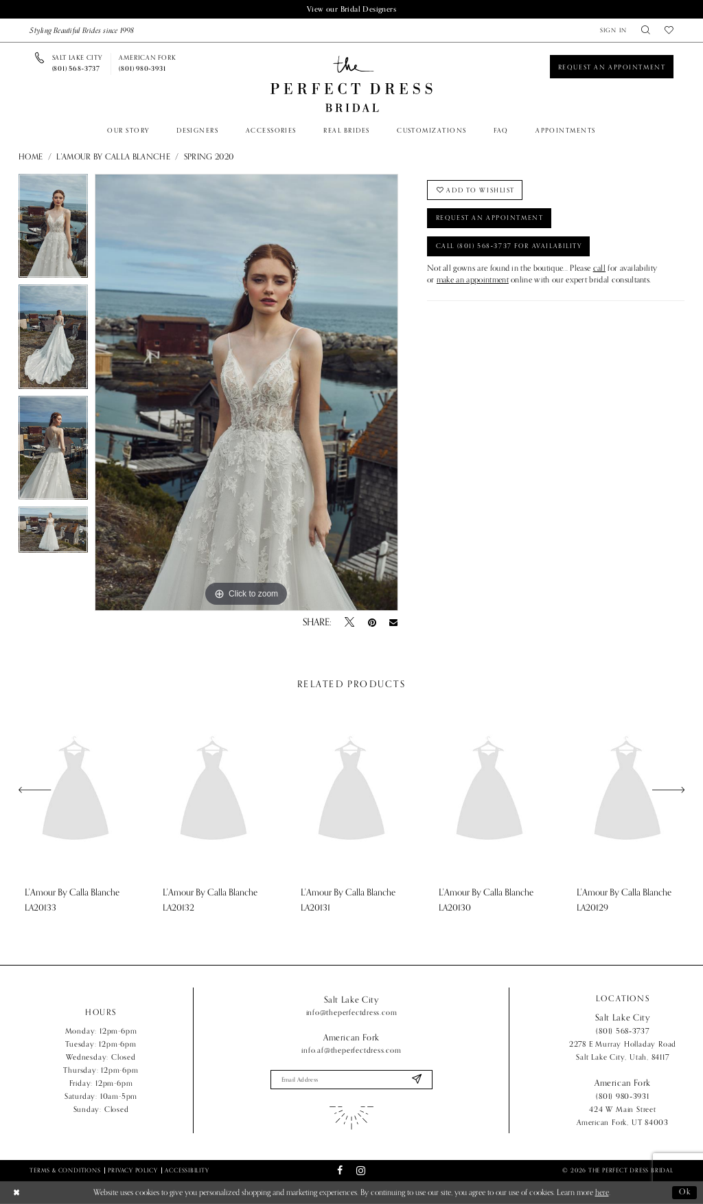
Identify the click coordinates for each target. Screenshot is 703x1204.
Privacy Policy (132, 1170)
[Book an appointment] (611, 66)
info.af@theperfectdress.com (351, 1050)
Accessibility (187, 1170)
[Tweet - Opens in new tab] (349, 622)
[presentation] (75, 790)
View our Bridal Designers (351, 9)
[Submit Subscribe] (416, 1079)
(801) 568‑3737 (622, 1031)
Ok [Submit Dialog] (685, 1192)
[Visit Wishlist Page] (668, 30)
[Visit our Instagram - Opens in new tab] (361, 1171)
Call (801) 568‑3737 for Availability (509, 246)
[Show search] (646, 30)
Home (31, 157)
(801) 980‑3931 (622, 1096)
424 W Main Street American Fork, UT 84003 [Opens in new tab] (623, 1115)
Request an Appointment (490, 218)
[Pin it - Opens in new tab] (372, 622)
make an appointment (473, 280)
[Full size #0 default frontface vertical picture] (246, 392)
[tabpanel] (53, 229)
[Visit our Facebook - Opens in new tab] (339, 1171)
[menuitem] (613, 30)
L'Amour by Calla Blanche (113, 157)
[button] (613, 30)
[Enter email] (351, 1079)
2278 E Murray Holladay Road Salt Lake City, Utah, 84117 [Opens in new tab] (622, 1050)
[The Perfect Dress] (351, 84)
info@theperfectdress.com (351, 1012)
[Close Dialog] (16, 1193)
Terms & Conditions (65, 1170)
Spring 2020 (208, 157)
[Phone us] (77, 64)
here (602, 1192)
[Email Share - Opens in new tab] (393, 622)
